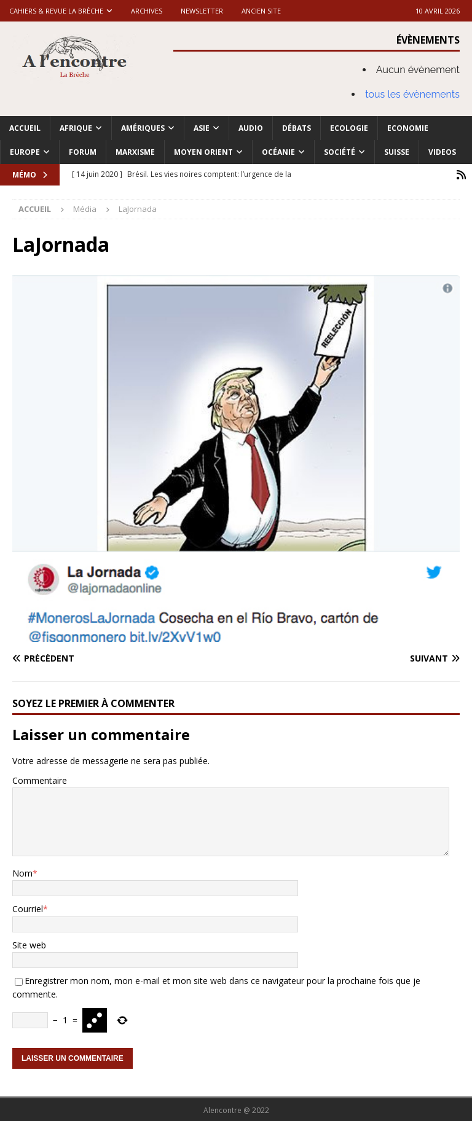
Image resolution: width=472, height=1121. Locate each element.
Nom (22, 872)
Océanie (278, 152)
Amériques (143, 128)
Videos (442, 152)
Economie (407, 128)
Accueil (25, 128)
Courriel (27, 908)
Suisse (396, 152)
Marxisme (135, 152)
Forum (82, 152)
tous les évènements (412, 94)
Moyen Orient (203, 152)
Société (339, 152)
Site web (29, 944)
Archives (146, 10)
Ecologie (349, 128)
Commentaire (39, 780)
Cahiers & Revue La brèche (56, 10)
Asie (202, 128)
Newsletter (202, 10)
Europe (25, 152)
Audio (250, 128)
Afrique (76, 128)
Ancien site (261, 10)
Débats (296, 128)
